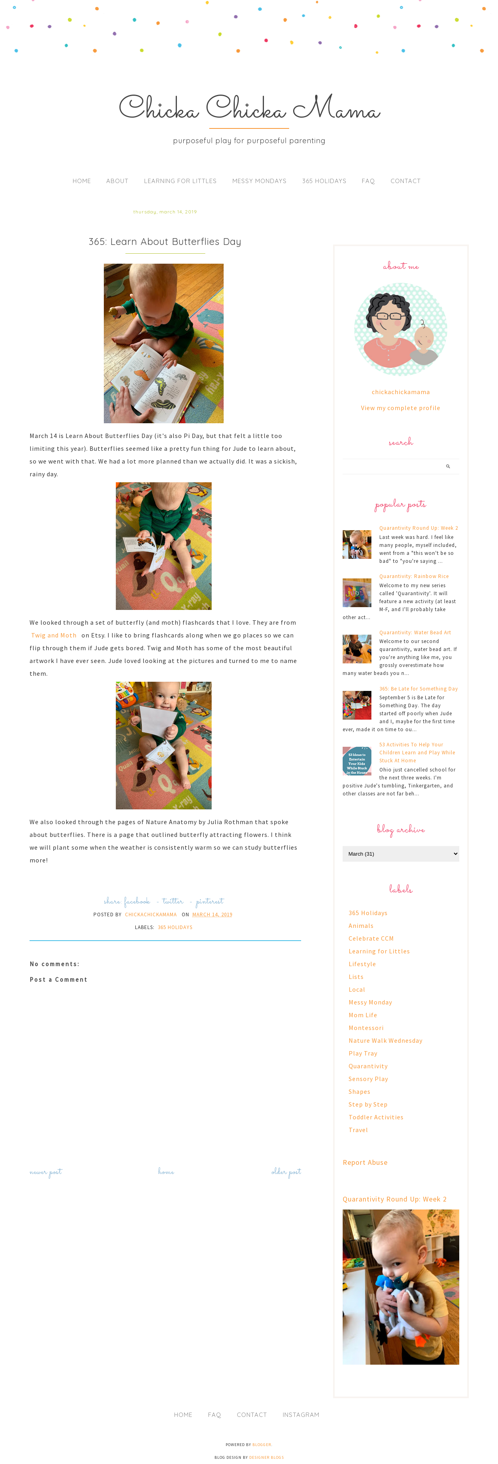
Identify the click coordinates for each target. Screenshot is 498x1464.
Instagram (301, 1415)
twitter (173, 901)
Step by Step (368, 1104)
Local (357, 989)
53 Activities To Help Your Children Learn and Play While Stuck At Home (417, 752)
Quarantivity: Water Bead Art (415, 632)
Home (82, 181)
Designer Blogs (266, 1457)
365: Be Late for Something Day (418, 688)
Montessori (366, 1028)
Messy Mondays (259, 181)
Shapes (360, 1091)
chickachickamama (401, 392)
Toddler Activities (376, 1117)
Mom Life (363, 1015)
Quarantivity (368, 1066)
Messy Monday (370, 1002)
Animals (361, 925)
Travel (358, 1130)
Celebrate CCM (371, 938)
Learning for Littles (180, 181)
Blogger (261, 1444)
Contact (406, 181)
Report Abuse (365, 1162)
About (117, 181)
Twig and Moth (54, 635)
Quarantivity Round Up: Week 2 (418, 528)
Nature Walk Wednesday (386, 1040)
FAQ (368, 181)
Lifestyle (362, 964)
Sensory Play (368, 1079)
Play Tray (363, 1053)
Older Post (286, 1172)
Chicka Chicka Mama (249, 111)
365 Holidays (324, 181)
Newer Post (46, 1172)
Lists (356, 977)
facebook (137, 901)
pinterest (209, 901)
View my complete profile (400, 408)
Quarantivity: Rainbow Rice (414, 576)
